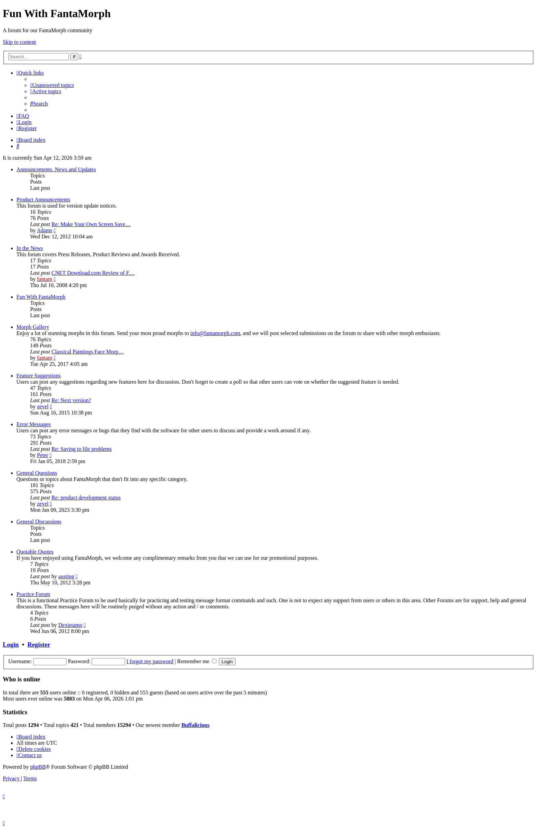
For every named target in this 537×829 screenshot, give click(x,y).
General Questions (36, 473)
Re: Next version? (71, 400)
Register (38, 644)
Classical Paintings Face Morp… (87, 352)
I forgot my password (149, 661)
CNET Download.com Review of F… (93, 273)
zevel (43, 406)
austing (66, 576)
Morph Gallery (32, 327)
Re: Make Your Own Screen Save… (90, 224)
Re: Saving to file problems (81, 449)
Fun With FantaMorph (40, 297)
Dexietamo (70, 625)
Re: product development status (86, 497)
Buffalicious (196, 725)
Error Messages (33, 424)
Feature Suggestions (38, 376)
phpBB (38, 767)
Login (11, 644)
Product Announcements (43, 199)
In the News (29, 248)
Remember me (196, 661)
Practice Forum (33, 594)
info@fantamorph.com (215, 333)
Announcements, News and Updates (56, 169)
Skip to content (19, 42)
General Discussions (38, 521)
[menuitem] (52, 85)
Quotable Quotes (34, 552)
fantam (44, 279)
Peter (42, 455)
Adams (44, 230)
